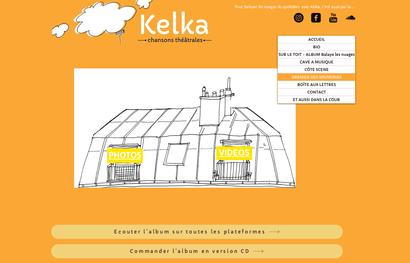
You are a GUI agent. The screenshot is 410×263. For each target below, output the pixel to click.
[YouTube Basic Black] (333, 18)
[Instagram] (299, 18)
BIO (316, 47)
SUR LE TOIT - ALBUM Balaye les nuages (316, 54)
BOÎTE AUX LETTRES (316, 84)
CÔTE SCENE (317, 69)
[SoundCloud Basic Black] (350, 18)
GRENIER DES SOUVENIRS (317, 77)
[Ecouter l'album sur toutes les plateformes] (197, 232)
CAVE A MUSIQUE (316, 62)
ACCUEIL (316, 39)
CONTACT (316, 92)
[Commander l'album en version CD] (197, 251)
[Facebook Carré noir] (316, 18)
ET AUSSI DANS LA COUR (316, 99)
